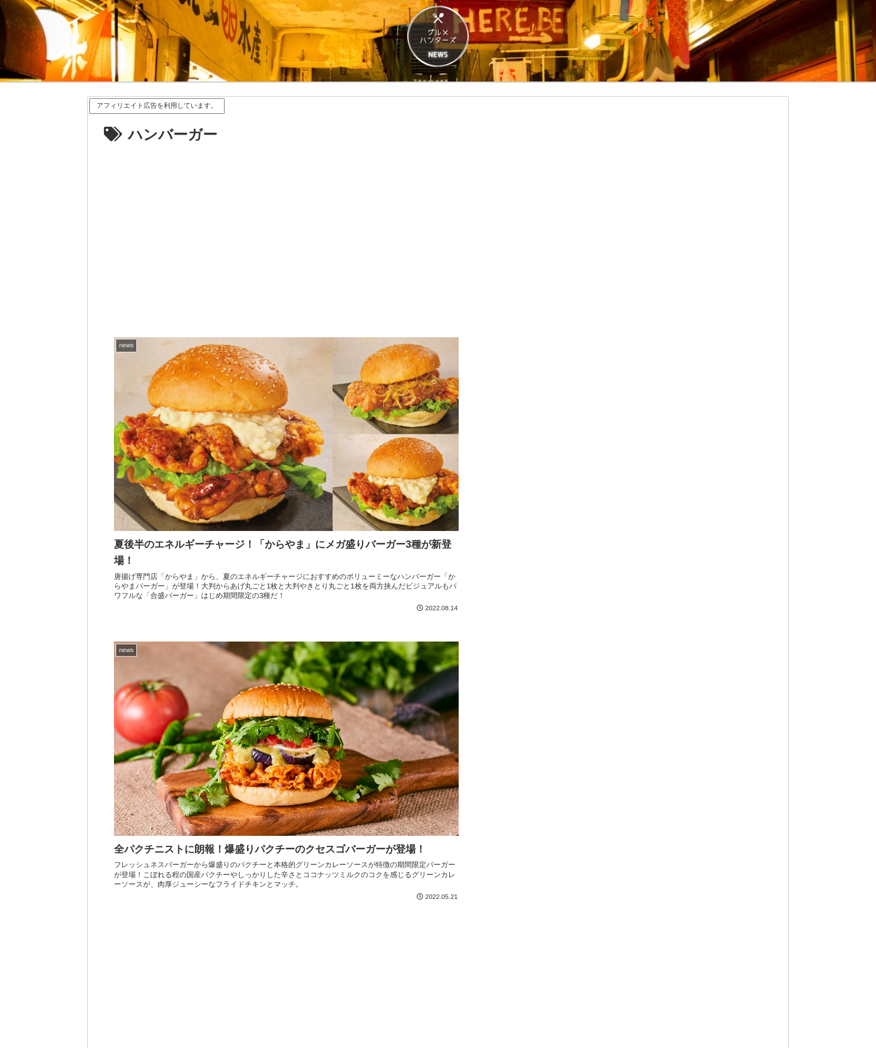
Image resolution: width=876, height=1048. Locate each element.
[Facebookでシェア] (606, 828)
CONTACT (465, 1013)
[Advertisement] (438, 232)
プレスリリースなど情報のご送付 (554, 1013)
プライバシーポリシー (345, 1013)
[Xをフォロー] (438, 922)
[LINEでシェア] (269, 859)
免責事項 (278, 1013)
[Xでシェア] (269, 828)
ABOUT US (415, 1013)
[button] (606, 859)
